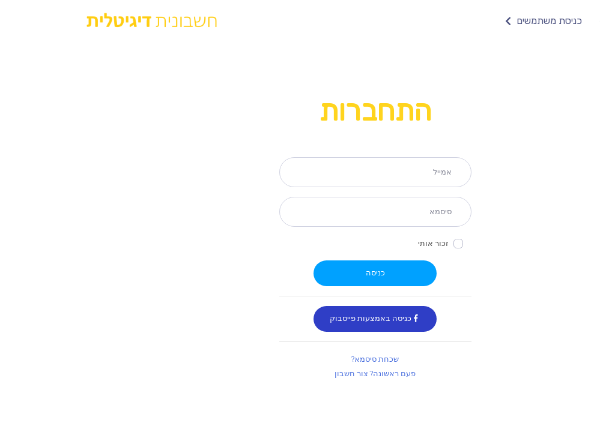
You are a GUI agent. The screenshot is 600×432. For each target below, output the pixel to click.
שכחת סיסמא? (300, 359)
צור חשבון (547, 20)
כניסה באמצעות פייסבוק (300, 318)
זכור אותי (358, 243)
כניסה (300, 273)
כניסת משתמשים (467, 20)
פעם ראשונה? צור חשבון (300, 373)
